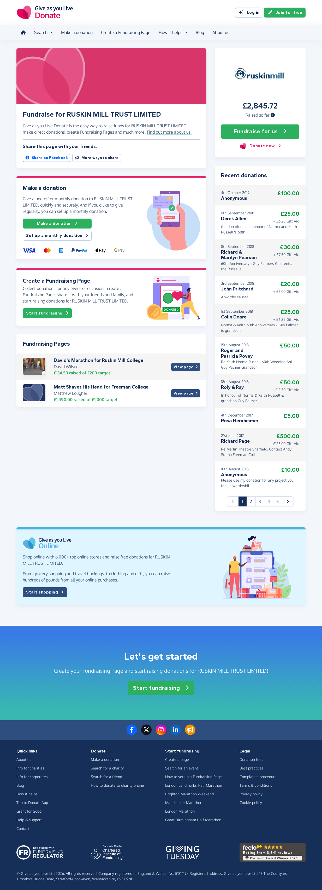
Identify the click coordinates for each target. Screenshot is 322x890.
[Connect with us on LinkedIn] (175, 732)
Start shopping (45, 592)
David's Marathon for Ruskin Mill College (98, 360)
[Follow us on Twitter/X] (146, 732)
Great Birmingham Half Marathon (193, 819)
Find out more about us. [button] (169, 132)
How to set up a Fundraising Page (193, 776)
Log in (249, 12)
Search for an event (181, 768)
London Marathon (180, 811)
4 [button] (268, 501)
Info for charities (30, 768)
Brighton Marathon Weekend (189, 793)
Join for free (284, 12)
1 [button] (244, 501)
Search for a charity (107, 768)
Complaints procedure (258, 776)
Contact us (25, 828)
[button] (273, 114)
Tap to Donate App (32, 802)
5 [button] (277, 501)
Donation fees (251, 759)
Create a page (177, 759)
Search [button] (40, 32)
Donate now (260, 145)
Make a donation (77, 32)
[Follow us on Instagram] (161, 732)
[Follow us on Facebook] (132, 732)
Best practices (252, 768)
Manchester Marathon (183, 802)
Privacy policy (251, 793)
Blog (200, 32)
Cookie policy (251, 802)
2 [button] (251, 501)
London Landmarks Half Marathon (193, 785)
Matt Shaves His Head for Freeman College (101, 387)
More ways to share (97, 157)
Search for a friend (106, 776)
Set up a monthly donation (57, 235)
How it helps (27, 793)
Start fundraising (47, 313)
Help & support (29, 819)
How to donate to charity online (117, 785)
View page (186, 366)
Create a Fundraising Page (125, 32)
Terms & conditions (256, 785)
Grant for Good (28, 811)
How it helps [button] (170, 32)
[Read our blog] (190, 732)
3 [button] (260, 501)
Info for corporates (32, 776)
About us (220, 32)
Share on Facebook (46, 157)
